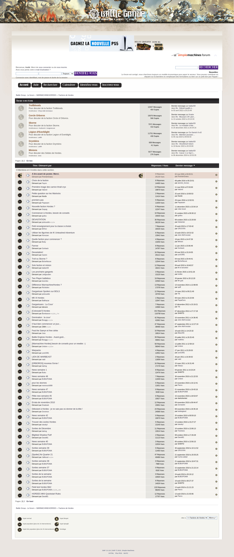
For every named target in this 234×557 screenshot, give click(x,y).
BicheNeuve (46, 261)
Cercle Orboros (37, 115)
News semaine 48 (40, 376)
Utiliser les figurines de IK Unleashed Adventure (53, 233)
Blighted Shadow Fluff (42, 435)
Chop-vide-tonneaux (45, 111)
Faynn (44, 183)
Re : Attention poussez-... (185, 135)
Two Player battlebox (41, 278)
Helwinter (181, 222)
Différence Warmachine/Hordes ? (47, 285)
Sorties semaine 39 (40, 448)
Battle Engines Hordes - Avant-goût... (48, 337)
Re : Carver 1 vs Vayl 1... (185, 153)
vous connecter (45, 67)
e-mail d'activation (41, 70)
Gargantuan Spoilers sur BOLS (46, 291)
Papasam (45, 203)
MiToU (44, 229)
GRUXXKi (181, 228)
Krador (191, 114)
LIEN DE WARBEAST (42, 357)
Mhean (180, 242)
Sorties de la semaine (41, 474)
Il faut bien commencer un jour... (46, 324)
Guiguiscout (50, 128)
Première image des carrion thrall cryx (49, 187)
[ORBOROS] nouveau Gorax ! (45, 363)
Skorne (32, 123)
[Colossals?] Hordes (41, 311)
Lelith (40, 137)
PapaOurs (182, 300)
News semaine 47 (40, 389)
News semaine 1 (39, 370)
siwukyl (44, 425)
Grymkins (34, 141)
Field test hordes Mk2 (41, 487)
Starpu (180, 366)
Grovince (45, 412)
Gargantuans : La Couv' (42, 304)
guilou (44, 216)
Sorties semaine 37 (40, 467)
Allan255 (181, 333)
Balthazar (45, 300)
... (56, 313)
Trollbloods (35, 105)
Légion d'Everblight (39, 132)
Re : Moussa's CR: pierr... (185, 117)
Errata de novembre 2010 (43, 402)
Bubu (44, 372)
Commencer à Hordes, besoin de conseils (50, 213)
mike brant (182, 209)
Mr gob (180, 281)
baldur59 (192, 106)
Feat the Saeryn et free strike (45, 330)
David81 (45, 438)
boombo (45, 281)
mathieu (181, 340)
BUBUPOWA (47, 379)
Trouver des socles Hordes (44, 422)
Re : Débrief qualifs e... (184, 108)
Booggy (45, 320)
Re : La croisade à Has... (185, 125)
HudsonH (42, 128)
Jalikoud (45, 457)
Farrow (35, 246)
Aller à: (183, 518)
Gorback (45, 248)
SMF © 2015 (116, 550)
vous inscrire (62, 67)
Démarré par (45, 165)
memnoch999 (47, 385)
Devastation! (37, 252)
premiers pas (38, 200)
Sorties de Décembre (41, 428)
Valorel (44, 190)
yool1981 (181, 255)
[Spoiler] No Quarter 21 (42, 454)
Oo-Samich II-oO (195, 132)
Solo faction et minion (41, 265)
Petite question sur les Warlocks (46, 193)
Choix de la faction (40, 180)
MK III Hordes (38, 298)
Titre (35, 165)
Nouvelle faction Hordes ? (43, 206)
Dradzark (45, 405)
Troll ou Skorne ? (39, 259)
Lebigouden (46, 274)
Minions (33, 150)
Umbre (44, 346)
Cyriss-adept (182, 457)
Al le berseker (183, 268)
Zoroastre (181, 405)
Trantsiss (181, 431)
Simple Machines (128, 550)
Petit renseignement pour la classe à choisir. (52, 226)
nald (43, 359)
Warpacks (36, 350)
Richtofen (45, 287)
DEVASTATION (39, 219)
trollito (180, 274)
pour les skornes (39, 383)
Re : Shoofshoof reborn (185, 144)
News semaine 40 (40, 441)
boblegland (182, 411)
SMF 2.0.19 (106, 550)
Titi (179, 294)
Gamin (44, 255)
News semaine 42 (40, 415)
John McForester (184, 235)
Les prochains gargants (42, 272)
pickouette (46, 222)
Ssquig (44, 209)
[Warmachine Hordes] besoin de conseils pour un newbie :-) (58, 344)
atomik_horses (183, 183)
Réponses (156, 165)
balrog (44, 366)
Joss (39, 156)
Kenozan (45, 235)
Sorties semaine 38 (40, 461)
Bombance (46, 313)
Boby (44, 242)
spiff (179, 287)
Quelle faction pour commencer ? (47, 239)
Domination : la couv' (41, 317)
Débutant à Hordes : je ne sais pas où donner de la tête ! (57, 409)
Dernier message (185, 165)
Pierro (180, 385)
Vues (165, 165)
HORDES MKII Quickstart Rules (46, 494)
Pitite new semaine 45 (42, 396)
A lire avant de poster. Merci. (45, 174)
